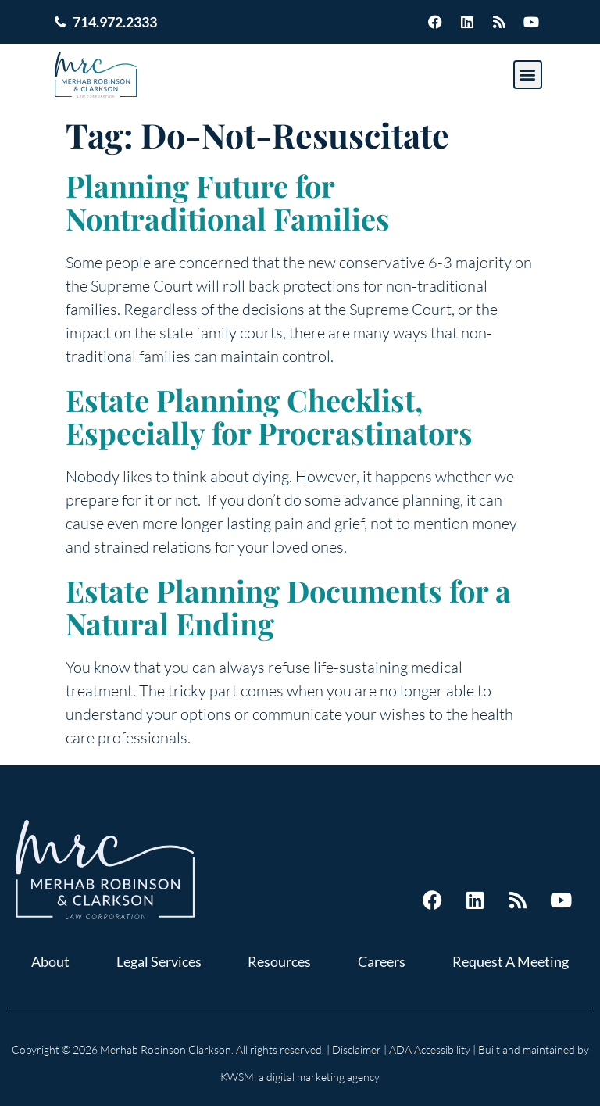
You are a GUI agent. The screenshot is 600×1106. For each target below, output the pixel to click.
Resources (279, 961)
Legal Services (159, 961)
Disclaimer (356, 1049)
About (50, 961)
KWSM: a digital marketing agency (300, 1076)
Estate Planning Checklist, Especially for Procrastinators (269, 416)
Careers (381, 961)
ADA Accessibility (429, 1049)
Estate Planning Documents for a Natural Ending (288, 607)
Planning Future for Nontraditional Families (228, 202)
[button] (527, 74)
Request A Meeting (510, 961)
